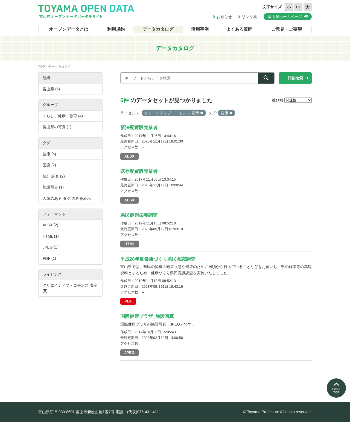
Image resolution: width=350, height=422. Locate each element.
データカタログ (158, 29)
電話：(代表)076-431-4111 (138, 412)
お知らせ (224, 17)
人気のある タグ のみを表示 (67, 198)
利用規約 (116, 29)
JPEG (129, 352)
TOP (41, 66)
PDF (128, 301)
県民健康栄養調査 (139, 215)
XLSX (129, 156)
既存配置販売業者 (139, 171)
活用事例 (200, 29)
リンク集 (249, 17)
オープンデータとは (68, 29)
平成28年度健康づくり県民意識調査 (157, 259)
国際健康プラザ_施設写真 (147, 316)
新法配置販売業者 (139, 127)
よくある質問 (239, 29)
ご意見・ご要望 (286, 29)
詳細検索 (295, 78)
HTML (129, 244)
